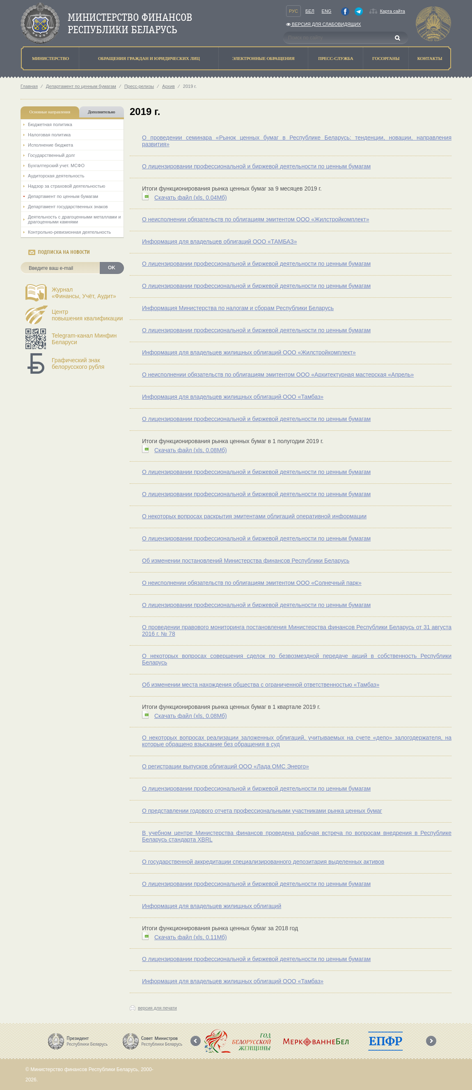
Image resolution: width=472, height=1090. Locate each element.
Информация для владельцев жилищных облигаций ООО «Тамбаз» (232, 396)
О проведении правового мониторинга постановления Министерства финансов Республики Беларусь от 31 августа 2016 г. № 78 (296, 630)
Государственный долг (51, 155)
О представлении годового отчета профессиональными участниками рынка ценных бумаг (262, 810)
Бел (309, 11)
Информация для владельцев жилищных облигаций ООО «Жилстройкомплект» (249, 352)
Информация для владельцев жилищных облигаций (211, 906)
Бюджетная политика (50, 124)
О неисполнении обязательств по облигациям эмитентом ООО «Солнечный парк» (252, 582)
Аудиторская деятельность (56, 175)
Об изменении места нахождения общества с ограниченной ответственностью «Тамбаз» (260, 684)
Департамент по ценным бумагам (81, 86)
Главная (29, 86)
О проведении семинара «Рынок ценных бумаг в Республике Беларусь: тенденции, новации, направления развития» (296, 140)
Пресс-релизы (139, 86)
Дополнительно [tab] (101, 112)
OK (111, 268)
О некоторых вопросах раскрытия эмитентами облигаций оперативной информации (254, 516)
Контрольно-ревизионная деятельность (69, 232)
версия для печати (157, 1007)
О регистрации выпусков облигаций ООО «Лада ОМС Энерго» (225, 766)
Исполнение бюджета (50, 145)
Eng (327, 11)
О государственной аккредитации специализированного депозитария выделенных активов (263, 861)
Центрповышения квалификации (87, 315)
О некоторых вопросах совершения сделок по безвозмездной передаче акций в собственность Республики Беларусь (296, 659)
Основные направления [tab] (50, 112)
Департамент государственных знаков (68, 206)
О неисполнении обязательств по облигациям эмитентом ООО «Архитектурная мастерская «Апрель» (278, 374)
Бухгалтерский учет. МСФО (56, 165)
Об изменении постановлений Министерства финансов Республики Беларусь (245, 560)
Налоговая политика (49, 134)
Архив (168, 86)
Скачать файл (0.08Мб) (190, 450)
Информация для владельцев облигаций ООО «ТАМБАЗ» (219, 241)
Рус (293, 11)
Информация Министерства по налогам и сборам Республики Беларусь (238, 308)
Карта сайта (392, 11)
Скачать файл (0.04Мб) (190, 197)
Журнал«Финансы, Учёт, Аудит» (84, 292)
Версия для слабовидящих (323, 24)
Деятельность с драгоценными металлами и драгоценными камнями (74, 219)
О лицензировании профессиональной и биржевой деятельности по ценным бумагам (256, 166)
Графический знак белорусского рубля (78, 363)
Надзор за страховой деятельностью (66, 186)
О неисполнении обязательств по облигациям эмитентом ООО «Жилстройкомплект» (255, 219)
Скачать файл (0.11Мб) (190, 937)
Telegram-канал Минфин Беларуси (84, 338)
